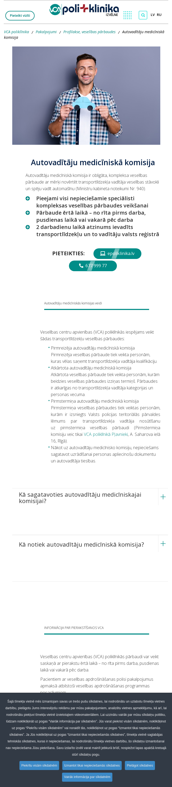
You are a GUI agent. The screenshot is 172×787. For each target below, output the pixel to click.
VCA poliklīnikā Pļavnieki (106, 434)
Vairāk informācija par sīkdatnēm (87, 777)
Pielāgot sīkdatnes (141, 766)
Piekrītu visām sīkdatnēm (38, 766)
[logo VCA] (86, 8)
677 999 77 (93, 266)
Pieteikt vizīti (20, 15)
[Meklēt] (143, 15)
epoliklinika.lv (117, 253)
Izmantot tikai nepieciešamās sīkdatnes (92, 766)
